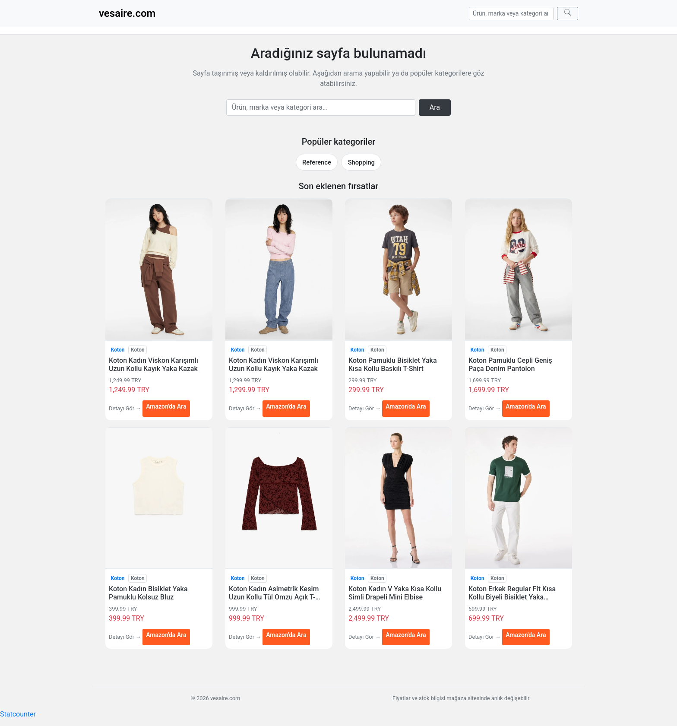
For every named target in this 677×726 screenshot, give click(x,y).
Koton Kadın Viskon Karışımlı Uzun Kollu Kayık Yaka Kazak (153, 364)
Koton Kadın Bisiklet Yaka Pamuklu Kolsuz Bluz (148, 593)
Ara (435, 107)
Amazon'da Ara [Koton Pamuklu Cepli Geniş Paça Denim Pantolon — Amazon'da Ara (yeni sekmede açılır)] (526, 406)
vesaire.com (127, 13)
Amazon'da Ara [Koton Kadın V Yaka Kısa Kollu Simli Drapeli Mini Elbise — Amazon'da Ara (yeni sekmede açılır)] (406, 634)
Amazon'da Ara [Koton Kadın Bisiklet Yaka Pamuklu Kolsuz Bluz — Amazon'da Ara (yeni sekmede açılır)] (166, 634)
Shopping (361, 162)
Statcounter (18, 714)
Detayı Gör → (125, 408)
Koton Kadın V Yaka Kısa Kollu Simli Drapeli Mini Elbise (394, 593)
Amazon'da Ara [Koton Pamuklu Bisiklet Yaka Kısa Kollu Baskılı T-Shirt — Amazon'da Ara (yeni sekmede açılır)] (406, 406)
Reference (316, 162)
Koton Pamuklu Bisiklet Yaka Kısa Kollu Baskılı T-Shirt (392, 364)
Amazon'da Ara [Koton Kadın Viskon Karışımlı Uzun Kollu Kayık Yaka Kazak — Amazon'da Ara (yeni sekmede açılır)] (166, 406)
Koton (118, 350)
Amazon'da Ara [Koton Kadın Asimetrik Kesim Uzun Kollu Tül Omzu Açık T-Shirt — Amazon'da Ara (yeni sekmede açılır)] (286, 634)
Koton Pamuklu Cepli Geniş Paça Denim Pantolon (510, 364)
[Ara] (567, 13)
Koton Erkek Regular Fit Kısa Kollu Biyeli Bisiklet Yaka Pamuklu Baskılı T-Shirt (512, 593)
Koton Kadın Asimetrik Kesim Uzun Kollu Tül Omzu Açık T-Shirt (274, 593)
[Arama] (511, 13)
